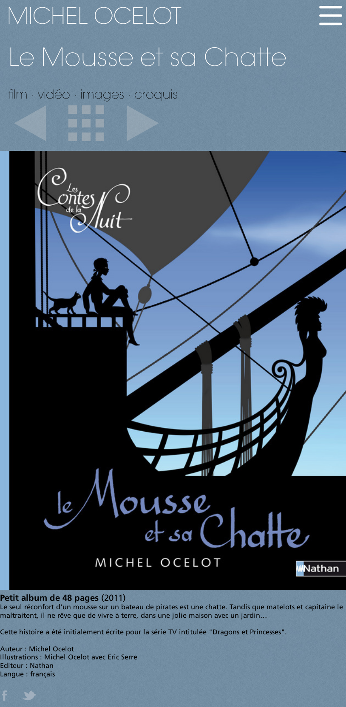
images (102, 94)
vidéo (54, 94)
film (18, 94)
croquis (156, 94)
